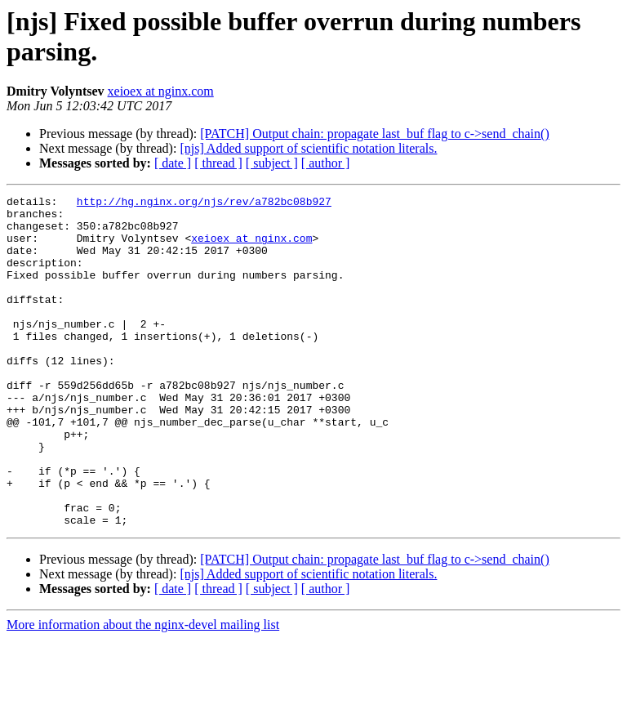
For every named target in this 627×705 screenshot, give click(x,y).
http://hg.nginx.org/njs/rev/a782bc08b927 (204, 203)
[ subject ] (272, 163)
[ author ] (325, 163)
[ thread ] (218, 163)
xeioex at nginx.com (161, 91)
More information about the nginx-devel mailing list (143, 691)
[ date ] (172, 163)
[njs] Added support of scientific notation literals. (308, 148)
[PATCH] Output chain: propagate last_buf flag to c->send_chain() (374, 134)
